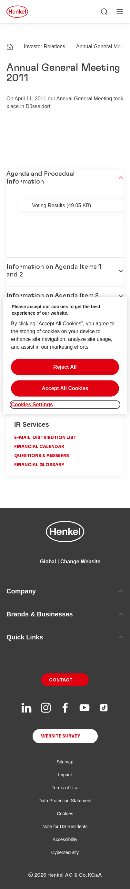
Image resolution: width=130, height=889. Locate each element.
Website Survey (60, 736)
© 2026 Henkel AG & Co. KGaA (65, 875)
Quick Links (65, 637)
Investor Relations (44, 46)
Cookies (65, 813)
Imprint (65, 774)
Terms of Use (65, 787)
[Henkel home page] (9, 47)
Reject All (64, 366)
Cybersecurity (65, 852)
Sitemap (65, 761)
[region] (65, 355)
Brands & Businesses (65, 614)
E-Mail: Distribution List (45, 437)
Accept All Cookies (65, 388)
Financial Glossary (39, 465)
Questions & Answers (41, 456)
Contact (61, 680)
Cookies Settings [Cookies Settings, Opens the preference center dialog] (32, 404)
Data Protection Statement (64, 800)
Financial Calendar (39, 446)
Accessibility (65, 839)
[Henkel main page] (17, 11)
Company (65, 591)
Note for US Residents (65, 826)
